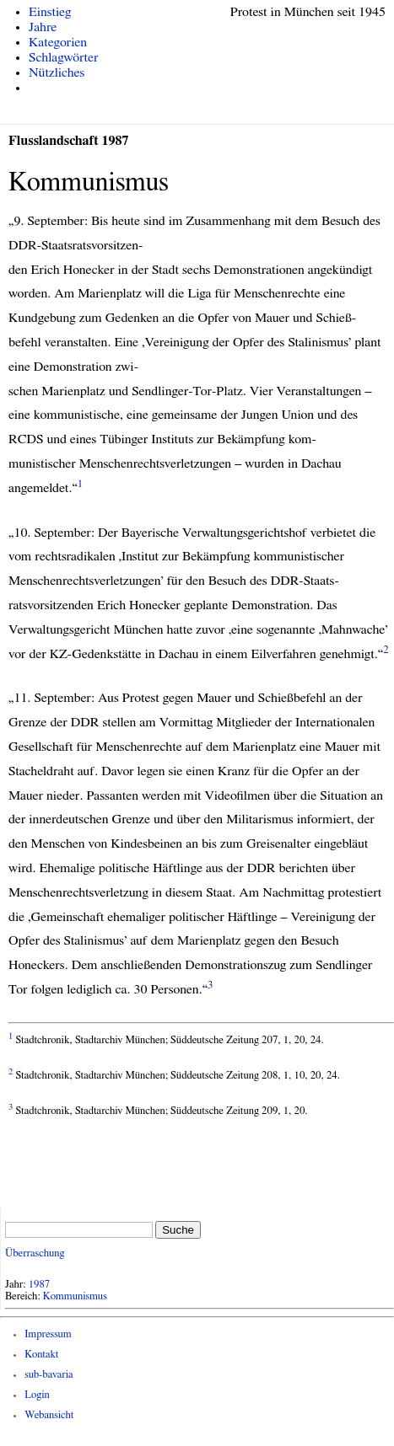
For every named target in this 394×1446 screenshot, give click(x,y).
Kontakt (41, 1354)
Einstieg (50, 12)
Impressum (48, 1334)
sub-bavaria (48, 1374)
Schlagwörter (63, 57)
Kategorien (58, 42)
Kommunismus (75, 1296)
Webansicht (48, 1415)
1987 (40, 1284)
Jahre (43, 27)
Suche (178, 1230)
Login (37, 1395)
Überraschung (34, 1253)
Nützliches (56, 72)
